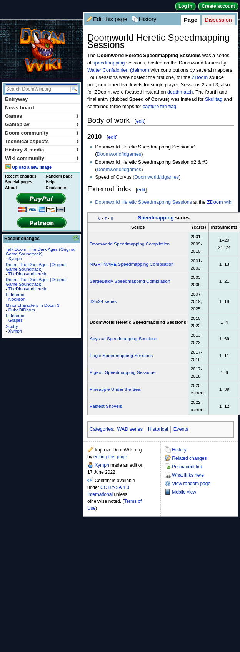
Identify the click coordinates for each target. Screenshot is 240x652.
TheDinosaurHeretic (27, 274)
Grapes (15, 320)
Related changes (189, 458)
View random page (191, 483)
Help (50, 181)
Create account (218, 6)
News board (19, 107)
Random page (59, 176)
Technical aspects (42, 141)
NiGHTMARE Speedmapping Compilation (132, 264)
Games (42, 116)
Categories (101, 429)
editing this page (110, 456)
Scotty (12, 326)
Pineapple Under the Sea (115, 389)
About (11, 187)
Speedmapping (155, 218)
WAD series (130, 429)
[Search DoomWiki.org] (36, 89)
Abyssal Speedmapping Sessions (123, 338)
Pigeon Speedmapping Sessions (122, 372)
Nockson (16, 299)
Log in (185, 6)
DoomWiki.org (41, 49)
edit (140, 121)
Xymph (102, 465)
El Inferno (15, 294)
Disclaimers (57, 187)
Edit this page (110, 19)
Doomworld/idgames (119, 154)
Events (180, 429)
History (148, 19)
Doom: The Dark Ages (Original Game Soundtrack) (36, 267)
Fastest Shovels (106, 406)
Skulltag (213, 99)
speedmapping (109, 63)
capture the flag (159, 106)
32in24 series (103, 301)
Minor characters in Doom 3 (33, 305)
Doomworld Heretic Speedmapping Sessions (143, 202)
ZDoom (200, 77)
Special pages (18, 181)
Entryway (16, 99)
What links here (188, 475)
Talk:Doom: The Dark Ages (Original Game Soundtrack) (40, 251)
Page (190, 20)
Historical (158, 429)
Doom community (42, 133)
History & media (42, 150)
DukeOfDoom (21, 310)
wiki (228, 202)
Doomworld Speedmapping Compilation (130, 244)
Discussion (218, 20)
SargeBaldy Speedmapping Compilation (130, 281)
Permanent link (187, 466)
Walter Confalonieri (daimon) (118, 70)
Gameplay (42, 124)
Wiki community (42, 158)
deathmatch (180, 92)
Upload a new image (31, 167)
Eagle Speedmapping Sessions (121, 355)
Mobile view (184, 492)
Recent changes (21, 176)
